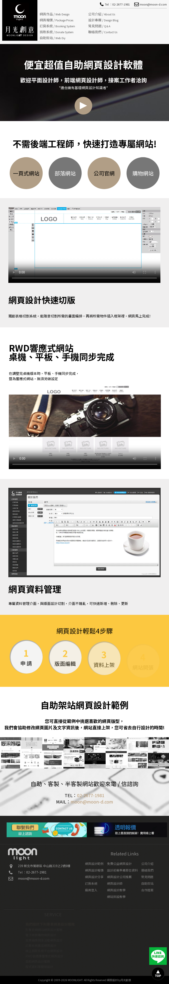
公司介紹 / (101, 14)
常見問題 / (99, 26)
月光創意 (126, 980)
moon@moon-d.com (92, 801)
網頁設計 (112, 980)
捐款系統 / (56, 31)
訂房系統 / (57, 26)
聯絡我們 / (102, 31)
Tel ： (117, 4)
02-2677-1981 (90, 795)
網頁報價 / (56, 20)
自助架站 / (52, 37)
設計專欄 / (103, 20)
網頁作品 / (55, 14)
